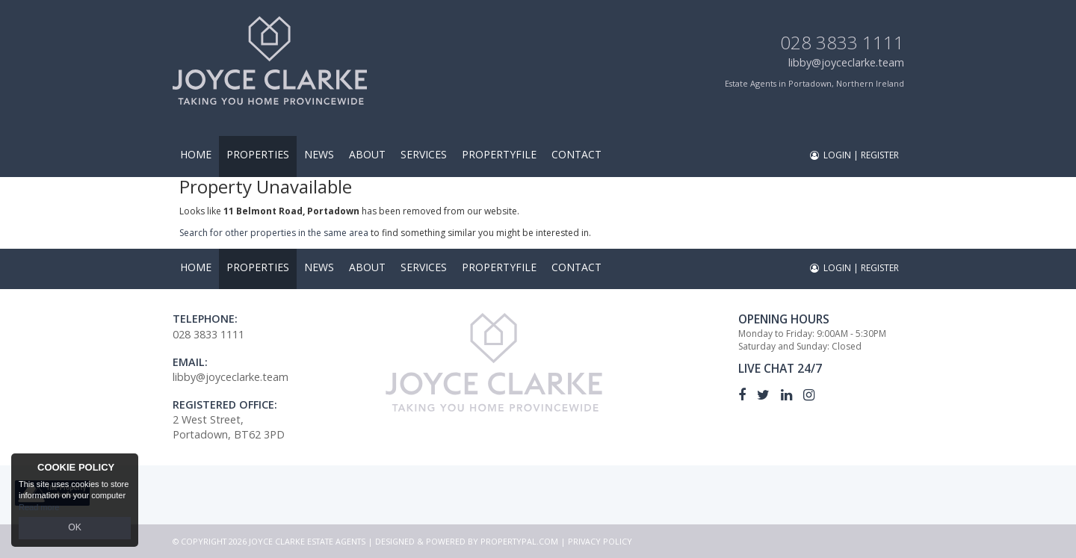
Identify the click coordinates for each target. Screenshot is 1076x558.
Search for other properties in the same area (273, 232)
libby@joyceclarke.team (846, 62)
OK (75, 528)
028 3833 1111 (842, 42)
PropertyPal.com (519, 541)
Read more (39, 508)
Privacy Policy (600, 541)
